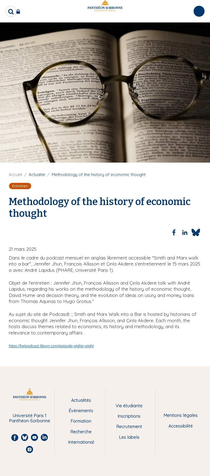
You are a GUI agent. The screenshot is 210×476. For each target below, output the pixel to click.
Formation (81, 421)
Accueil (15, 174)
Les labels (129, 437)
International (81, 442)
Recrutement (129, 426)
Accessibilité (180, 425)
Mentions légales (181, 415)
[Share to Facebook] (174, 232)
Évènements (81, 410)
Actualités (81, 400)
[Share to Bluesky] (195, 232)
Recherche (81, 431)
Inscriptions (129, 416)
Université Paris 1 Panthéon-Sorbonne (29, 418)
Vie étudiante (129, 405)
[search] (10, 11)
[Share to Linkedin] (184, 232)
